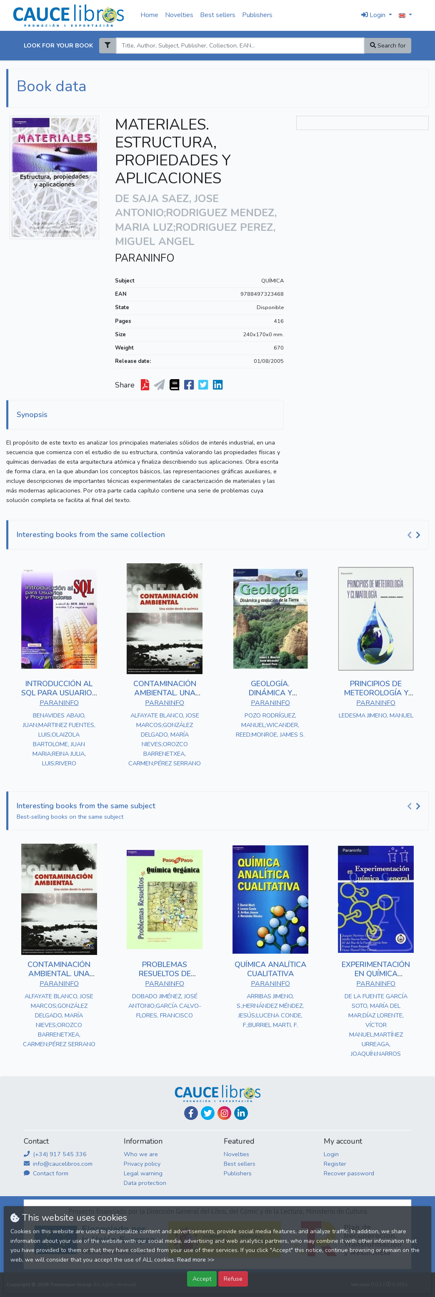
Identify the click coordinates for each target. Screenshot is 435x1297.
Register (335, 1164)
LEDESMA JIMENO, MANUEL (376, 715)
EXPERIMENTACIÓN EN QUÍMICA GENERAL (376, 973)
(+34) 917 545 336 (55, 1154)
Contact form (46, 1173)
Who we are (141, 1154)
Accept (201, 1279)
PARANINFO (145, 258)
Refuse (233, 1279)
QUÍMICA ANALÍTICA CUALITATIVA (270, 969)
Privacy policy (142, 1164)
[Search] (240, 45)
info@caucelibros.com (58, 1164)
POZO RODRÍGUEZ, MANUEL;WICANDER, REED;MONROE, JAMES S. (270, 725)
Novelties (179, 15)
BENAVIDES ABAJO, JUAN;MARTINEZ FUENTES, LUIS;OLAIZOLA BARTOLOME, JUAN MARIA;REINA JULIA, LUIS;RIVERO (59, 739)
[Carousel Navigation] (415, 535)
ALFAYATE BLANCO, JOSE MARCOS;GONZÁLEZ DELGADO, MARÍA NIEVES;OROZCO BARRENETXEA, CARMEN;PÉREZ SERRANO (164, 739)
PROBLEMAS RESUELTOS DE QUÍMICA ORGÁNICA (164, 973)
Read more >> (195, 1260)
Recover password (349, 1173)
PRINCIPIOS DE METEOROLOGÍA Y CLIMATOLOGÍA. (376, 693)
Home (149, 15)
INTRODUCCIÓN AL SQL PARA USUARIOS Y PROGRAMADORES (59, 693)
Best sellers (217, 15)
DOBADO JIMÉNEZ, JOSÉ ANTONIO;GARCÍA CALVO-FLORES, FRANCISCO (164, 1006)
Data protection (145, 1183)
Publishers (257, 15)
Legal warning (143, 1173)
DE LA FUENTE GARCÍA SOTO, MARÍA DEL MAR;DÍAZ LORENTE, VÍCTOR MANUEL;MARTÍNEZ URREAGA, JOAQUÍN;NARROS (376, 1025)
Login (331, 1154)
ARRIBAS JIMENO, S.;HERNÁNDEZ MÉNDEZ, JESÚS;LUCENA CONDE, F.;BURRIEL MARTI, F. (270, 1010)
